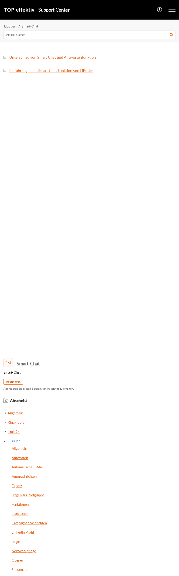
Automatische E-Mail (28, 467)
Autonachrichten (24, 476)
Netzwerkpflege (24, 551)
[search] (89, 34)
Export (17, 485)
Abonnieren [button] (13, 382)
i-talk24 (14, 431)
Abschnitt (18, 400)
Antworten (20, 457)
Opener (17, 560)
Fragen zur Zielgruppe (28, 495)
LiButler (9, 26)
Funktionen (20, 504)
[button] (171, 34)
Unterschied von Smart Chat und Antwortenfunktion (52, 57)
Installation (20, 513)
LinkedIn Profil (23, 532)
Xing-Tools (16, 422)
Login (16, 541)
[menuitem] (160, 9)
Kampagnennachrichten (29, 523)
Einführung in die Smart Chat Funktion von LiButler (51, 70)
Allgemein (15, 413)
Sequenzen (20, 569)
